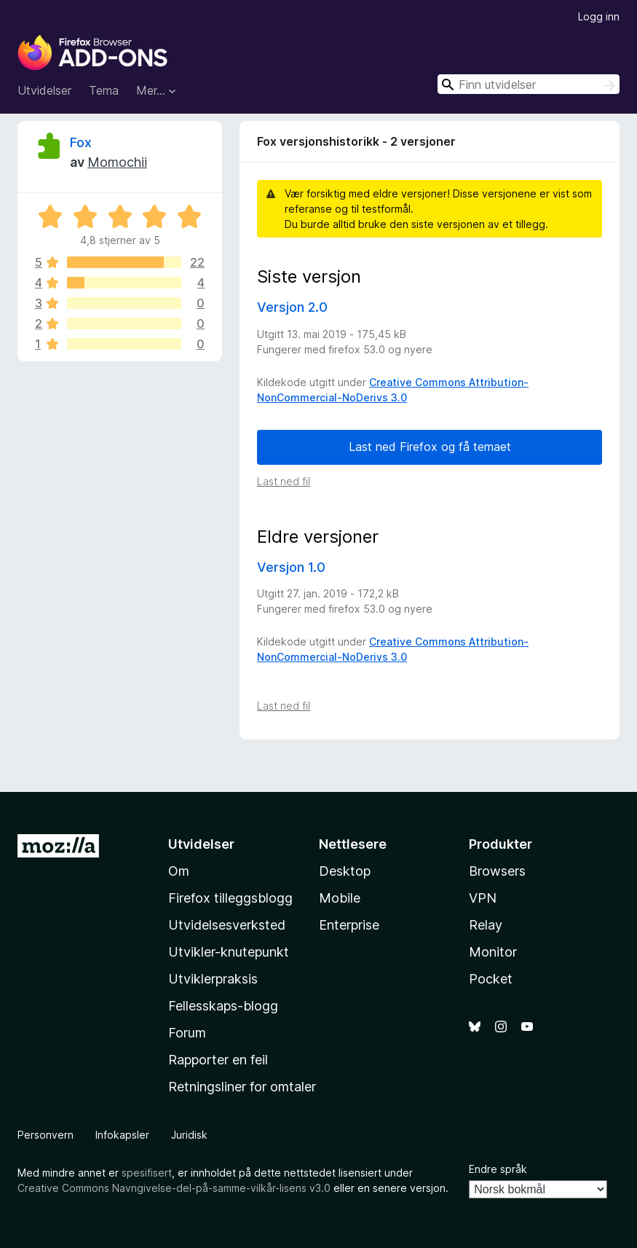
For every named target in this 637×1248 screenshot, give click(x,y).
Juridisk (189, 1135)
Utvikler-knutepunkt (228, 951)
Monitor (493, 951)
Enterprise (349, 925)
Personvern (45, 1135)
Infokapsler (122, 1135)
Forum (187, 1032)
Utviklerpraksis (213, 978)
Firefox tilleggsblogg (230, 898)
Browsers (497, 871)
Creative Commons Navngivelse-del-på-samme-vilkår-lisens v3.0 (174, 1188)
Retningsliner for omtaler (242, 1086)
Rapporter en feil (218, 1059)
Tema (104, 90)
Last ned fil (283, 481)
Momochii (117, 162)
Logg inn (599, 16)
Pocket (491, 978)
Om (178, 871)
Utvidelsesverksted (226, 925)
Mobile (339, 898)
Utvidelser (44, 90)
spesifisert (147, 1172)
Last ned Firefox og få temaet (430, 446)
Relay (485, 925)
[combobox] (529, 84)
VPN (482, 898)
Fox (81, 142)
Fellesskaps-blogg (223, 1005)
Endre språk (498, 1169)
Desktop (345, 871)
